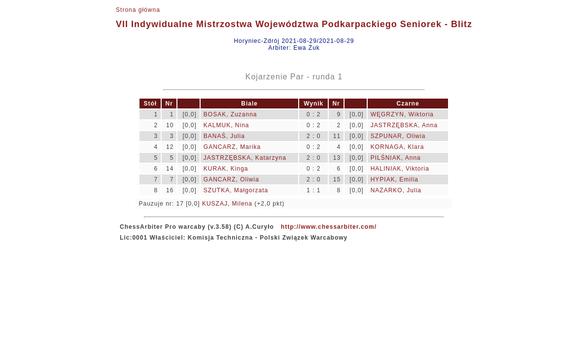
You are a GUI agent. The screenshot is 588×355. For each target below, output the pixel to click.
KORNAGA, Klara (397, 146)
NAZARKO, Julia (396, 190)
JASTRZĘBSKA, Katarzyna (245, 157)
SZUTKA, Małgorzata (236, 190)
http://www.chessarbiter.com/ (329, 226)
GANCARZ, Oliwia (231, 179)
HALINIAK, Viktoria (400, 168)
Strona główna (138, 9)
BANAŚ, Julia (224, 136)
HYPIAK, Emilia (394, 179)
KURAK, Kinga (226, 168)
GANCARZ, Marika (232, 146)
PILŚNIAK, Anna (396, 157)
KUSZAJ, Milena (227, 203)
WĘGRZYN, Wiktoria (402, 114)
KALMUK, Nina (226, 125)
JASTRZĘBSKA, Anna (404, 125)
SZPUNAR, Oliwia (398, 136)
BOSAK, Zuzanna (230, 114)
